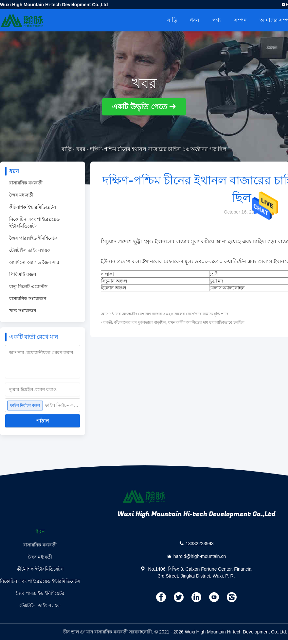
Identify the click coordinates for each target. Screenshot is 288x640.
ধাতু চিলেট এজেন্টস (28, 286)
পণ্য (216, 20)
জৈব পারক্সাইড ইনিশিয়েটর (33, 238)
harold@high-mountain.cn (199, 556)
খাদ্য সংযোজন (22, 310)
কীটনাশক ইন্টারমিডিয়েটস (32, 207)
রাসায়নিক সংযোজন (27, 298)
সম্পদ (240, 20)
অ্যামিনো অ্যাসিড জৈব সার (34, 262)
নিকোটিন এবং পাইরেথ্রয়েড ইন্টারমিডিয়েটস (34, 222)
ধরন (194, 20)
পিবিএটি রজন (22, 274)
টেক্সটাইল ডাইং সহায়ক (29, 250)
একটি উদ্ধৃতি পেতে (139, 107)
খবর (80, 149)
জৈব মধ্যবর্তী (21, 195)
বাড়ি (172, 20)
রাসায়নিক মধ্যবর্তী (26, 182)
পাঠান (42, 421)
